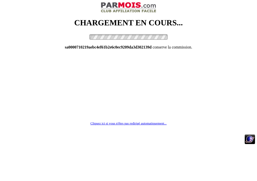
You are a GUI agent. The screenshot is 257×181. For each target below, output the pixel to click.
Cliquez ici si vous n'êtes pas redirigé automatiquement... (128, 123)
